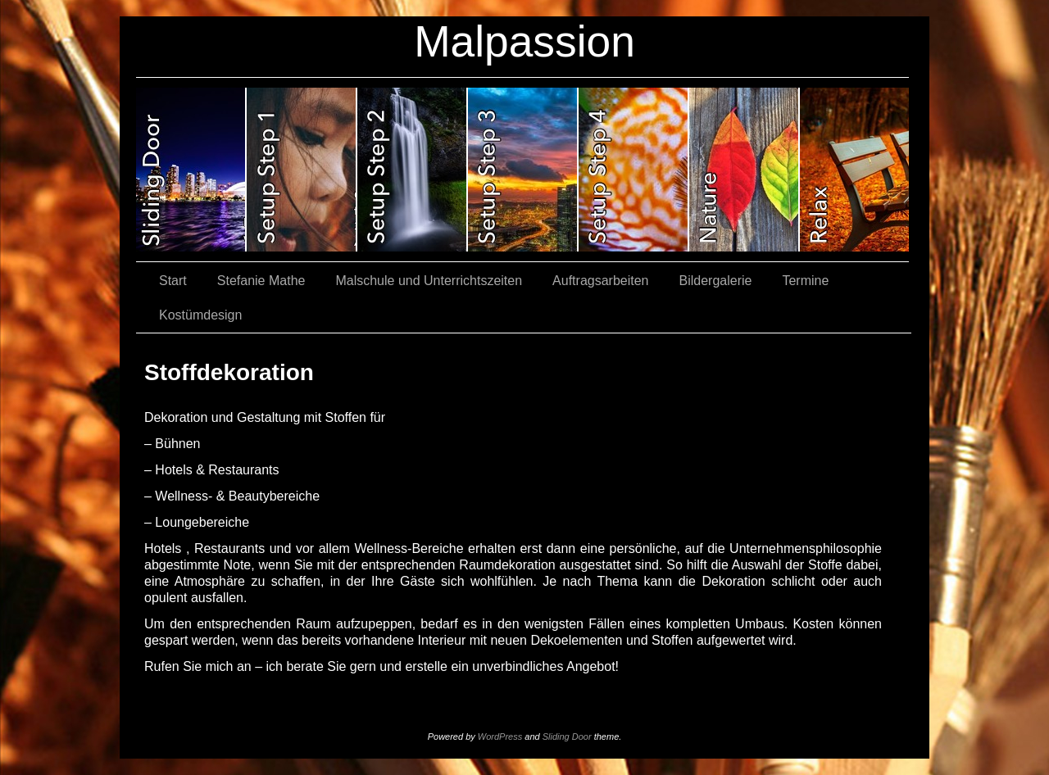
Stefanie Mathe (261, 281)
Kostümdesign (200, 315)
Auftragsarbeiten (600, 281)
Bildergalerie (715, 281)
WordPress (500, 736)
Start (173, 281)
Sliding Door (567, 736)
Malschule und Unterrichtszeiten (428, 281)
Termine (805, 281)
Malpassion (524, 41)
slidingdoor (191, 170)
